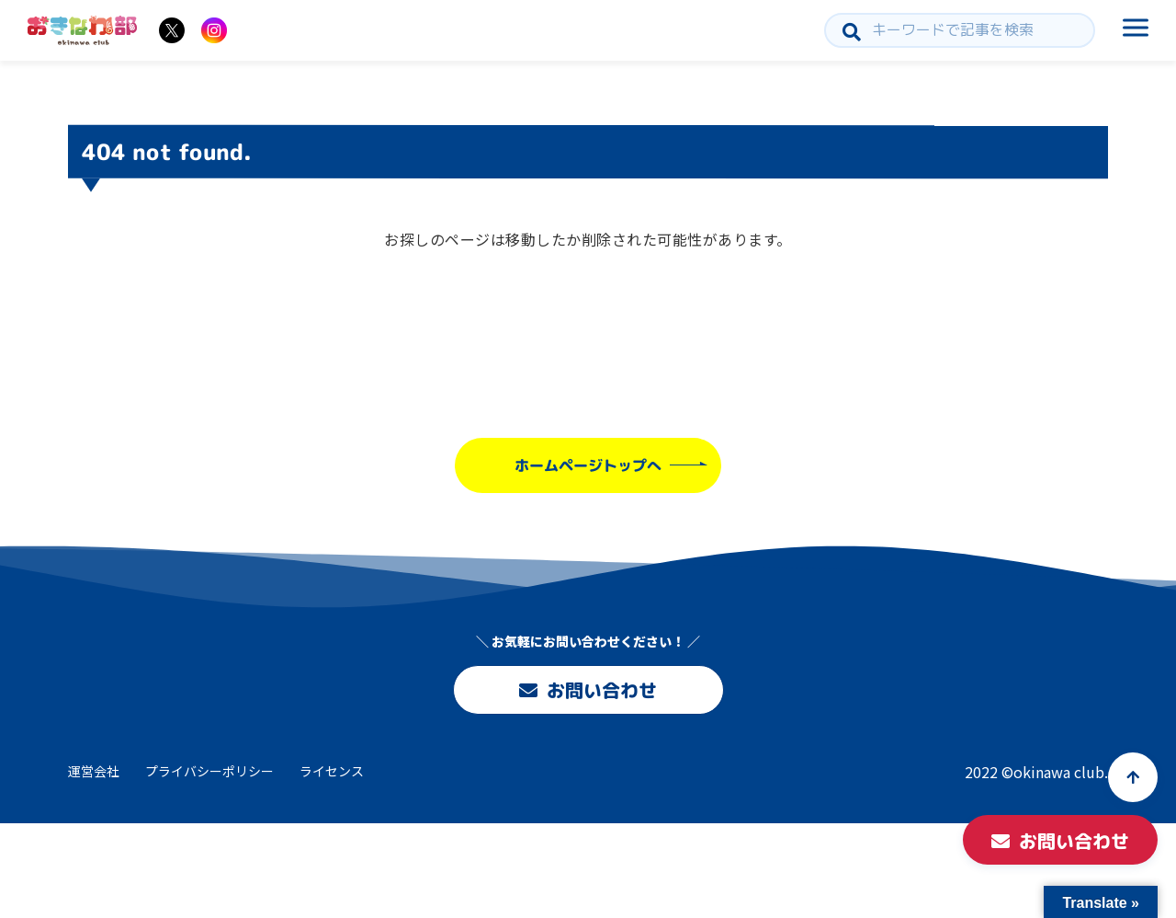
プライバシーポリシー (209, 771)
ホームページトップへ (588, 465)
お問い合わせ (588, 690)
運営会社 (93, 771)
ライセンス (332, 771)
